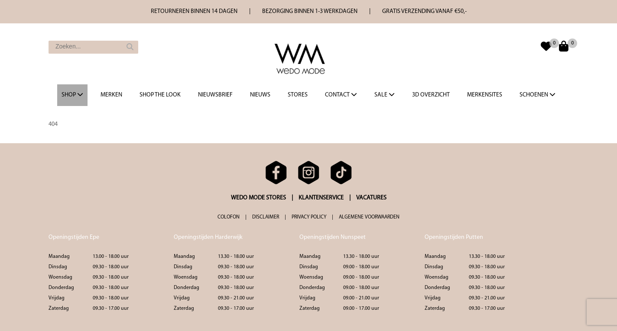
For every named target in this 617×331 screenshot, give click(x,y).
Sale (384, 94)
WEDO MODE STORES (258, 198)
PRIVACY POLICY (309, 217)
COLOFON (229, 217)
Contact (341, 94)
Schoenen (537, 94)
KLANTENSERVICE (321, 198)
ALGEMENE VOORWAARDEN (369, 217)
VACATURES (371, 198)
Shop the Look (160, 95)
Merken (111, 95)
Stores (298, 95)
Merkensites (484, 95)
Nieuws (260, 95)
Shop (72, 94)
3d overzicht (431, 95)
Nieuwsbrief (215, 95)
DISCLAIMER (265, 217)
